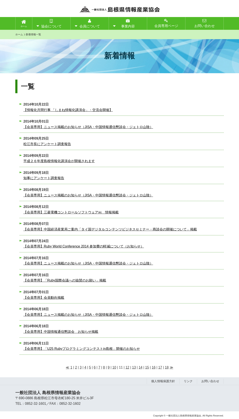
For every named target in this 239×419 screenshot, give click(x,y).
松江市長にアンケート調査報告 (47, 144)
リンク (188, 381)
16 (154, 367)
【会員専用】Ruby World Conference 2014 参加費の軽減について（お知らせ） (83, 246)
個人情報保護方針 (163, 381)
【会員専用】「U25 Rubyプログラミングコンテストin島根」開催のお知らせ (81, 348)
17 (160, 367)
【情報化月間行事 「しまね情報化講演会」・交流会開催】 (68, 110)
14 (140, 367)
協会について (51, 23)
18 (167, 367)
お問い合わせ (204, 23)
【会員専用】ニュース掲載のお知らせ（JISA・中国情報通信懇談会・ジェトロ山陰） (88, 127)
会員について (90, 23)
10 (114, 367)
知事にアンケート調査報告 (43, 178)
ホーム (24, 26)
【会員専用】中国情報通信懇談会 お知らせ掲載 (60, 331)
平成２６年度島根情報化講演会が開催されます (59, 161)
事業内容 (128, 23)
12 (127, 367)
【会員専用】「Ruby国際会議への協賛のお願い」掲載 (64, 280)
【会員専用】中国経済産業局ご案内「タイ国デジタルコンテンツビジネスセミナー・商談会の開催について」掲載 (110, 229)
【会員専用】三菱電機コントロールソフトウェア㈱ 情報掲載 (71, 212)
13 (134, 367)
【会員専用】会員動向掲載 (43, 297)
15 (147, 367)
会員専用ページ (166, 23)
